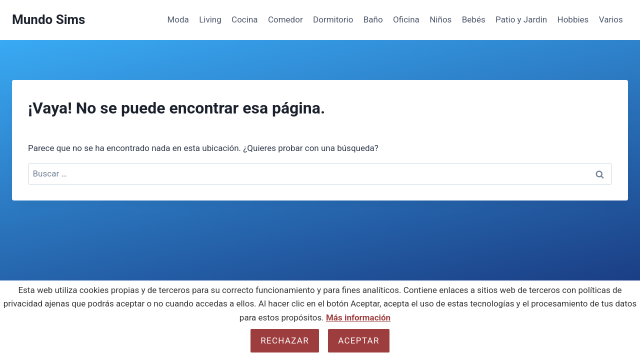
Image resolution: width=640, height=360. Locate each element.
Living (210, 19)
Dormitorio (333, 19)
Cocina (245, 19)
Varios (611, 19)
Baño (373, 19)
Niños (441, 19)
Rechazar (284, 341)
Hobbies (573, 19)
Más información (358, 317)
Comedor (285, 19)
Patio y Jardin (521, 19)
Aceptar (358, 341)
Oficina (406, 19)
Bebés (474, 19)
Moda (177, 19)
